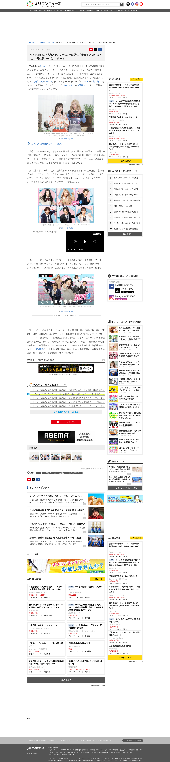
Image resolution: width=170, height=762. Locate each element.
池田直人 (81, 85)
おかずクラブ (37, 81)
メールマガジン (79, 740)
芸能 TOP (51, 42)
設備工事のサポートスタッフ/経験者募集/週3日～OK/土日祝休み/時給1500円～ (124, 87)
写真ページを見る (67, 139)
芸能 (35, 10)
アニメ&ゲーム (58, 10)
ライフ (112, 10)
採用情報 (129, 740)
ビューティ (104, 10)
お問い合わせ (67, 740)
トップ (30, 10)
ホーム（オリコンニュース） (36, 42)
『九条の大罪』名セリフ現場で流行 (127, 223)
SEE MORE (97, 234)
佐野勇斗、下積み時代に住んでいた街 (128, 183)
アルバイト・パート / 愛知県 (46, 629)
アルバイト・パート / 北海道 (46, 648)
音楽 (40, 10)
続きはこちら (68, 680)
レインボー (69, 85)
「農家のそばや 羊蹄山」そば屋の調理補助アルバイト (124, 633)
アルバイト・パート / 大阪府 (85, 592)
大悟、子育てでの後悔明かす (124, 206)
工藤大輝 (95, 81)
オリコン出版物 (41, 740)
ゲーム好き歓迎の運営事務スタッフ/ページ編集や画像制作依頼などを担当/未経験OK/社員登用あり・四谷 (124, 103)
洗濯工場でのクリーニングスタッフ (123, 117)
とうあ (43, 66)
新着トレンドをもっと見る (125, 488)
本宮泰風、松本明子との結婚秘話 (126, 229)
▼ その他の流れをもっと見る (66, 412)
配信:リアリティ (75, 473)
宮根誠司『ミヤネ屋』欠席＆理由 (126, 189)
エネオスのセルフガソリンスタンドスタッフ (124, 620)
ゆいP (49, 81)
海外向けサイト (92, 740)
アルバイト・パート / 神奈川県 (46, 609)
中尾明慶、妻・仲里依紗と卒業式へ (127, 195)
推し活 (127, 10)
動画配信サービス (70, 10)
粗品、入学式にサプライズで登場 (126, 178)
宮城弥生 (40, 349)
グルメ (97, 10)
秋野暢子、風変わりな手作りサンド (127, 217)
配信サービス (51, 473)
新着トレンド (135, 10)
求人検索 (98, 579)
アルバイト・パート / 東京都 (46, 592)
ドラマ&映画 (48, 10)
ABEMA (62, 473)
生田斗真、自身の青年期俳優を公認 (127, 200)
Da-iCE (85, 81)
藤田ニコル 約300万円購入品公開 (126, 212)
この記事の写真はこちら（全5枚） (45, 144)
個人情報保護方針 (105, 740)
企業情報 (138, 740)
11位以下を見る (125, 234)
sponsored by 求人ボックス (98, 685)
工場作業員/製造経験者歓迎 (120, 646)
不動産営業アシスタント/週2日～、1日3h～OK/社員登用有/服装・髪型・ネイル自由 (124, 130)
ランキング (119, 10)
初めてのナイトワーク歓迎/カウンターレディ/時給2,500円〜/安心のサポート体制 (124, 146)
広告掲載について (54, 740)
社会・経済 (89, 10)
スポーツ (81, 10)
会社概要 (30, 740)
